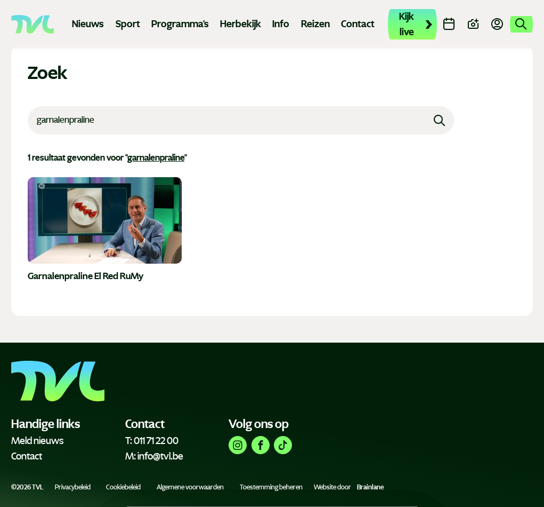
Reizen (315, 24)
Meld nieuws (37, 440)
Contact (358, 24)
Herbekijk (240, 24)
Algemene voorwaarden (190, 487)
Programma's (180, 24)
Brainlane (370, 487)
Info (280, 24)
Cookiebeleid (123, 487)
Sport (128, 24)
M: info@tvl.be (154, 456)
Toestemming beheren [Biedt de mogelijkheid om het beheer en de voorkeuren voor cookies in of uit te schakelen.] (271, 487)
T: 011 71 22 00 (151, 440)
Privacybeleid (73, 487)
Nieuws (88, 24)
